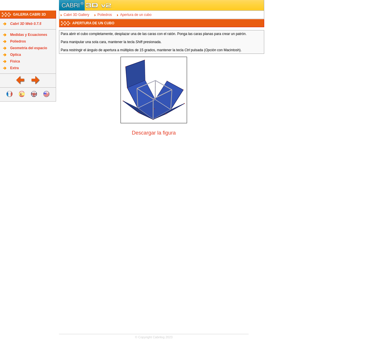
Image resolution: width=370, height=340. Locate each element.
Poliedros (18, 41)
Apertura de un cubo (135, 15)
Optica (15, 55)
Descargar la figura (154, 133)
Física (15, 61)
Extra (14, 68)
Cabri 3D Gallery (76, 15)
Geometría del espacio (28, 48)
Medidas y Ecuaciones (28, 35)
